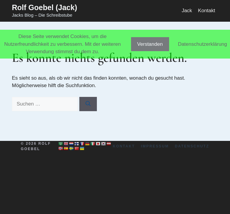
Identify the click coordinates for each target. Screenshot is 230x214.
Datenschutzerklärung (202, 44)
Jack (187, 10)
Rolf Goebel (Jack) (44, 7)
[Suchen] (88, 104)
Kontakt (206, 10)
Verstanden (150, 44)
